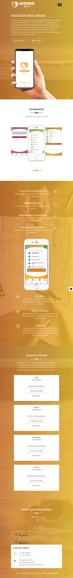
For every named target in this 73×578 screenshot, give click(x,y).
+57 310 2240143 (25, 553)
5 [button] (41, 170)
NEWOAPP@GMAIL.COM (27, 562)
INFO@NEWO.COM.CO (26, 560)
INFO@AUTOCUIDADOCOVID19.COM (31, 565)
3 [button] (36, 170)
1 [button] (32, 170)
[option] (19, 142)
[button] (60, 4)
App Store (36, 41)
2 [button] (34, 170)
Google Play (19, 41)
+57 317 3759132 (24, 555)
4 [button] (38, 170)
